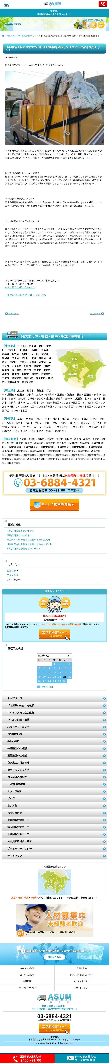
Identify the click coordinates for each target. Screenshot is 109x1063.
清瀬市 (15, 374)
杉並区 (35, 350)
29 (54, 681)
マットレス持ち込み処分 (20, 712)
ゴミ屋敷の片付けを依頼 (20, 705)
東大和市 (40, 378)
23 (59, 677)
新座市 (87, 394)
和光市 (70, 394)
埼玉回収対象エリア (18, 827)
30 (59, 681)
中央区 (32, 346)
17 (64, 672)
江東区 (22, 362)
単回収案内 (82, 968)
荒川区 (15, 358)
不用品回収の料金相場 (18, 535)
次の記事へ (96, 313)
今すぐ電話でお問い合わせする (20, 287)
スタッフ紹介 (14, 791)
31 (64, 681)
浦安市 (29, 419)
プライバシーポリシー (19, 848)
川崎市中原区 (14, 447)
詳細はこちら (54, 957)
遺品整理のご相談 (17, 755)
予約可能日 (47, 687)
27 (44, 681)
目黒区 (32, 362)
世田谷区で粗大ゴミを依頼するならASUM (28, 540)
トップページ (14, 698)
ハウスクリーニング (18, 727)
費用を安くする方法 (18, 770)
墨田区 (42, 358)
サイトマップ (14, 855)
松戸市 (56, 419)
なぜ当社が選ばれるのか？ (82, 975)
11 (69, 668)
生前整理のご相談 (17, 748)
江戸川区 (12, 350)
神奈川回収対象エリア (19, 841)
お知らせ (11, 570)
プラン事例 (12, 575)
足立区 (15, 354)
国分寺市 (16, 370)
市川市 (29, 423)
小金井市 (16, 366)
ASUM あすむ (52, 4)
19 (39, 677)
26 (39, 681)
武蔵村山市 (13, 382)
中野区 (13, 362)
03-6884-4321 (54, 616)
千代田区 (21, 346)
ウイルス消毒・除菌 (18, 719)
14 (49, 672)
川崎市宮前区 (95, 447)
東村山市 (28, 378)
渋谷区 (44, 354)
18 (69, 672)
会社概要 (27, 981)
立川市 (37, 370)
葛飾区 (25, 354)
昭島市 (25, 374)
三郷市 (60, 394)
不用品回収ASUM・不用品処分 (18, 36)
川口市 (20, 390)
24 (64, 677)
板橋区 (5, 354)
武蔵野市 (16, 378)
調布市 (47, 370)
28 (49, 681)
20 (44, 677)
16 (59, 672)
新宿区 (5, 358)
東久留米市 (27, 382)
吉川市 (49, 398)
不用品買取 (13, 741)
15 (54, 672)
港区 (41, 346)
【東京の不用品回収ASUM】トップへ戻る (25, 295)
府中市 (5, 370)
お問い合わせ (14, 812)
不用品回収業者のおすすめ (20, 531)
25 (69, 677)
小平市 (5, 374)
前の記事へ (12, 313)
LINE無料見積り (16, 784)
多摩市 (37, 366)
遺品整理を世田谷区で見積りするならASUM (29, 544)
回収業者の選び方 (17, 777)
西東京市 (45, 374)
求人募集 (12, 805)
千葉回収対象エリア (18, 834)
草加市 (40, 390)
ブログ (35, 36)
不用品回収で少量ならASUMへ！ (24, 548)
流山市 (65, 419)
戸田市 (10, 394)
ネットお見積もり (82, 981)
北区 (34, 358)
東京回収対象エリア (18, 820)
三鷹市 (5, 378)
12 (39, 672)
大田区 (35, 354)
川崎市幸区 (63, 447)
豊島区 (44, 350)
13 (44, 672)
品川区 (25, 358)
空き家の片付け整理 (18, 762)
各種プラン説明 (27, 968)
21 (49, 677)
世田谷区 (24, 350)
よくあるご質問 (27, 975)
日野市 (47, 366)
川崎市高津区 (47, 447)
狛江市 (27, 370)
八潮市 (78, 398)
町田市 (27, 366)
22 (54, 677)
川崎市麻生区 (31, 447)
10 (64, 668)
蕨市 (79, 394)
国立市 (35, 374)
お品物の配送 (14, 734)
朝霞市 (20, 394)
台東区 (42, 362)
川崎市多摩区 (78, 447)
